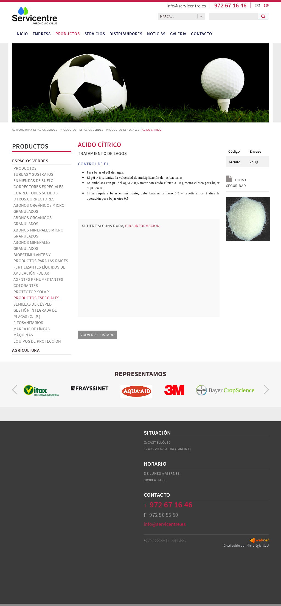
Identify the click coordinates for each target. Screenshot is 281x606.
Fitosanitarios (28, 322)
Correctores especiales (38, 186)
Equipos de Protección (37, 341)
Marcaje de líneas (31, 328)
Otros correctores (33, 199)
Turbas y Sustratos (33, 174)
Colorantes (25, 285)
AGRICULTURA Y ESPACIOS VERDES (34, 130)
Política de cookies (156, 540)
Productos (68, 130)
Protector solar (31, 291)
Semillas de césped (32, 304)
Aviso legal (179, 540)
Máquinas (23, 334)
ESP (266, 5)
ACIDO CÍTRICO (151, 130)
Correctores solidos (35, 193)
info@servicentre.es (186, 6)
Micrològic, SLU (258, 545)
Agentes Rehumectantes (38, 279)
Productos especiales (122, 130)
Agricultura (26, 350)
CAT (257, 5)
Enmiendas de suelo (33, 180)
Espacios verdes (91, 130)
